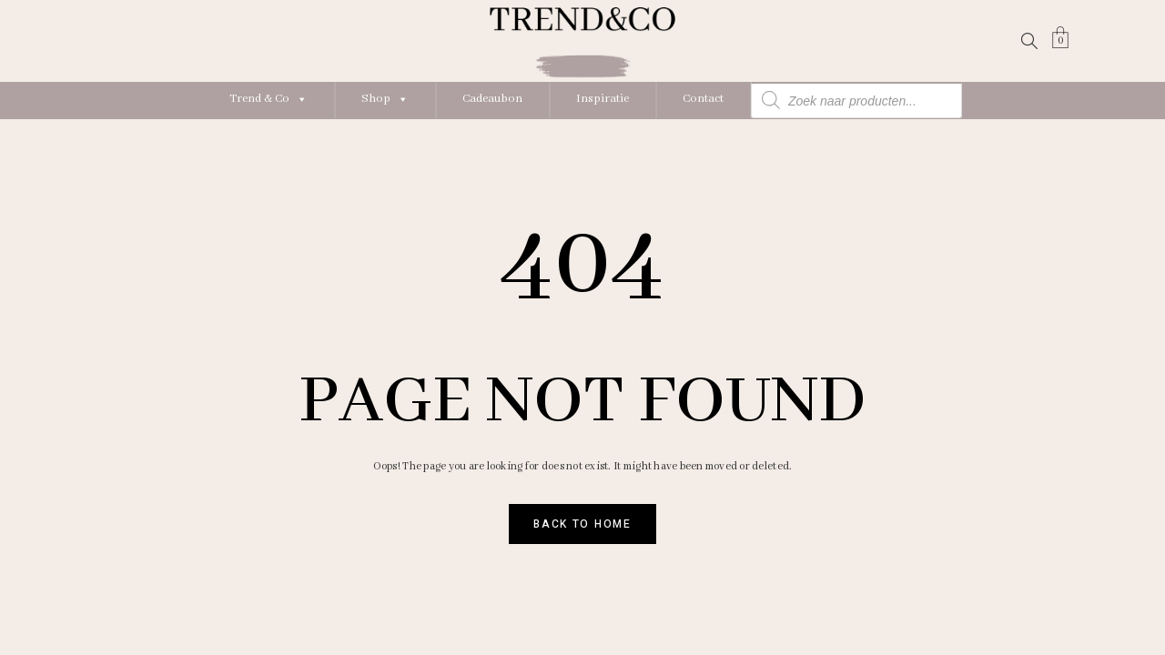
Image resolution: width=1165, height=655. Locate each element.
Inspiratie (602, 98)
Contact (703, 98)
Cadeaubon (492, 98)
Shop (385, 98)
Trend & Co (268, 98)
